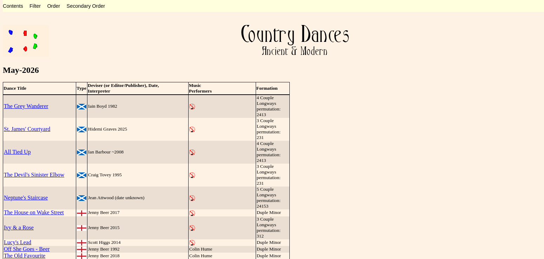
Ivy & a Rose (19, 227)
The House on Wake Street (34, 212)
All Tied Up (17, 152)
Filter (35, 6)
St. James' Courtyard (27, 129)
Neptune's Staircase (26, 198)
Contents (13, 6)
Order (53, 6)
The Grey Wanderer (26, 106)
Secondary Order (86, 6)
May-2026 (21, 70)
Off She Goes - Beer (27, 249)
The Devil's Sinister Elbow (34, 175)
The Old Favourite (24, 256)
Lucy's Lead (17, 242)
